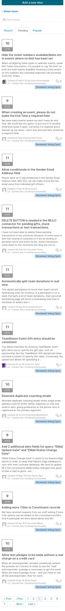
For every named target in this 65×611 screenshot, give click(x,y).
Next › (20, 604)
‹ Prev (19, 598)
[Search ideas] (32, 19)
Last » (31, 604)
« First (7, 598)
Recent (8, 30)
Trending (23, 30)
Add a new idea (32, 2)
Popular (37, 30)
